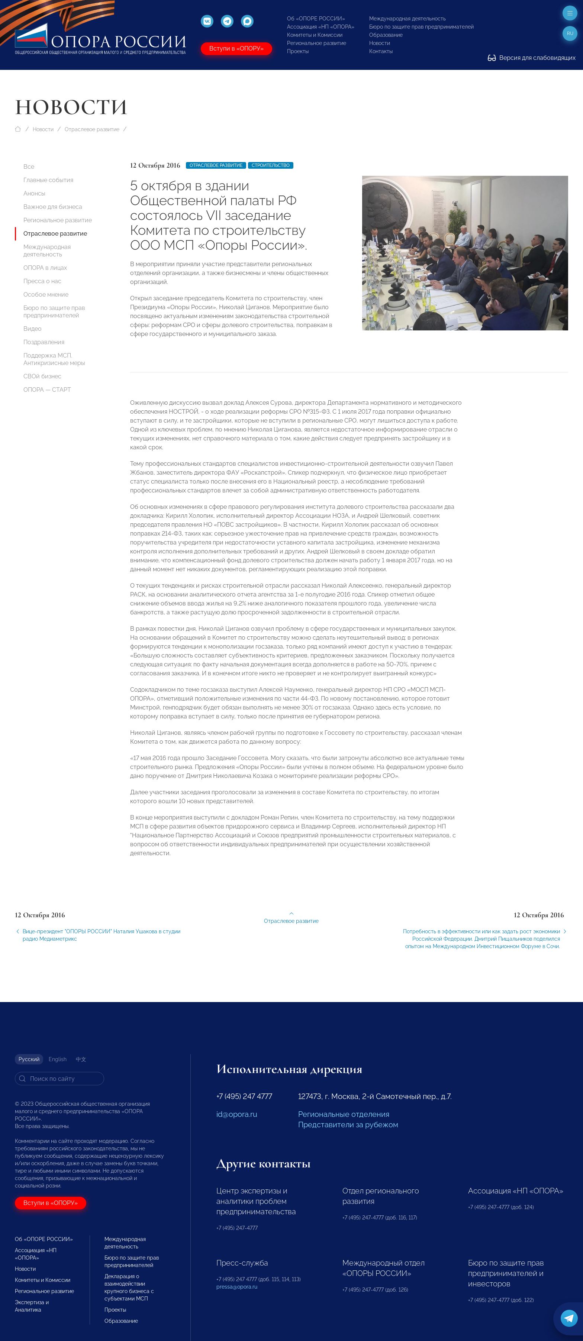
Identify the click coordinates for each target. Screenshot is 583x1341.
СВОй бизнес (42, 376)
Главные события (48, 180)
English (58, 1059)
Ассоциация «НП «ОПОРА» (320, 27)
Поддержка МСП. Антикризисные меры (54, 359)
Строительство (271, 165)
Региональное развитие (316, 43)
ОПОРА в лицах (45, 267)
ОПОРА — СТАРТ (47, 389)
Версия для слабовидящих (532, 57)
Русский (29, 1059)
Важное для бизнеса (52, 206)
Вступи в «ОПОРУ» (236, 48)
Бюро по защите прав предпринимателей (421, 27)
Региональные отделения (343, 1114)
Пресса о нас (42, 281)
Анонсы (34, 193)
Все (28, 166)
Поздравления (43, 342)
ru (570, 33)
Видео (32, 328)
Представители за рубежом (348, 1124)
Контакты (381, 51)
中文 (81, 1059)
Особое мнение (45, 294)
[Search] (59, 1078)
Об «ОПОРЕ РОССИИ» (316, 19)
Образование (386, 35)
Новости (379, 43)
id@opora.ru (236, 1114)
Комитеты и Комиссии (314, 35)
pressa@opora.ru (236, 1287)
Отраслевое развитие (92, 129)
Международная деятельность (407, 19)
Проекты (298, 51)
